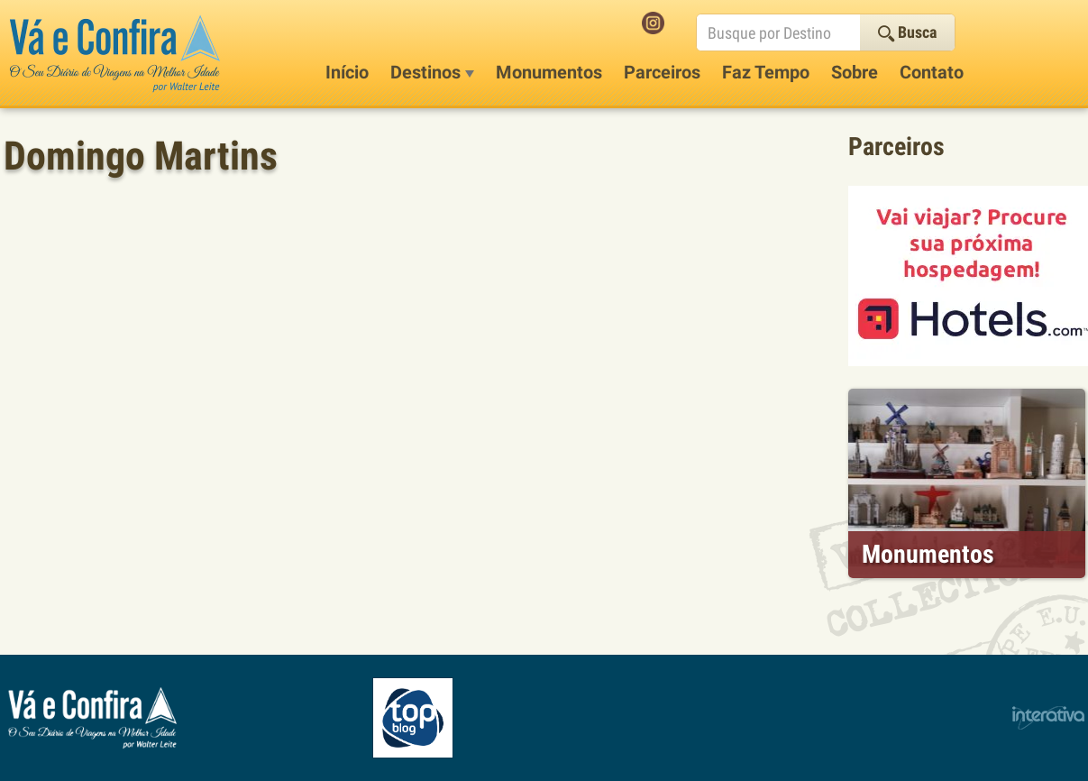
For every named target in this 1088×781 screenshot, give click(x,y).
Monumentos (549, 72)
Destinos (432, 72)
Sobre (854, 72)
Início (347, 72)
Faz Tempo (765, 72)
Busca (907, 32)
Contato (932, 72)
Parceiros (662, 72)
